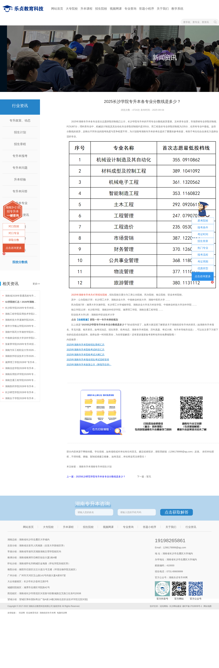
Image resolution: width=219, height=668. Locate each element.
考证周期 (203, 261)
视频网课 (116, 8)
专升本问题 (19, 167)
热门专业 (203, 247)
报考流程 (203, 254)
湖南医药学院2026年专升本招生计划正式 (21, 386)
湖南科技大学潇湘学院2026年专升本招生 (21, 319)
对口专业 (13, 233)
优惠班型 (203, 268)
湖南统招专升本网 (48, 613)
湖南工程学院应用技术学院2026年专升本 (21, 313)
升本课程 (86, 8)
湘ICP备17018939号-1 (192, 606)
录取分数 (13, 240)
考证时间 (203, 234)
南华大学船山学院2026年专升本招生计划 (21, 326)
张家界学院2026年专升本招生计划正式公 (21, 344)
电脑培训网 (62, 613)
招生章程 (20, 144)
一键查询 (13, 215)
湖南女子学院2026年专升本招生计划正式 (21, 398)
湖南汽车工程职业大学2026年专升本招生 (21, 350)
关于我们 (163, 8)
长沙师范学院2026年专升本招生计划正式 (21, 392)
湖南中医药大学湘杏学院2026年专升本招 (21, 332)
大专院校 (72, 8)
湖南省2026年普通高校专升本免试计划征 (21, 295)
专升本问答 (19, 191)
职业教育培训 (32, 613)
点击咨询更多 (14, 247)
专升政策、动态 (19, 120)
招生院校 (101, 8)
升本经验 (20, 179)
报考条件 (203, 227)
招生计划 (20, 132)
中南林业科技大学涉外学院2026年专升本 (21, 338)
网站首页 (57, 8)
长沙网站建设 (175, 606)
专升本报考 (19, 156)
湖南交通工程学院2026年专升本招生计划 (21, 380)
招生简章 (203, 241)
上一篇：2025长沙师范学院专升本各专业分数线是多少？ (96, 476)
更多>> (36, 283)
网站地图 (208, 606)
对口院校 (13, 226)
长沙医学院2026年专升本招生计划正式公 (21, 307)
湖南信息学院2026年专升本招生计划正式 (21, 368)
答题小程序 (146, 8)
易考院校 (203, 220)
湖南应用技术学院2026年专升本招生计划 (21, 374)
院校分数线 (19, 262)
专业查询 (130, 8)
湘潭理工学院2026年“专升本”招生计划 (21, 362)
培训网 (22, 613)
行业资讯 (191, 527)
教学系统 (177, 8)
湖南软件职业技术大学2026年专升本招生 (21, 356)
